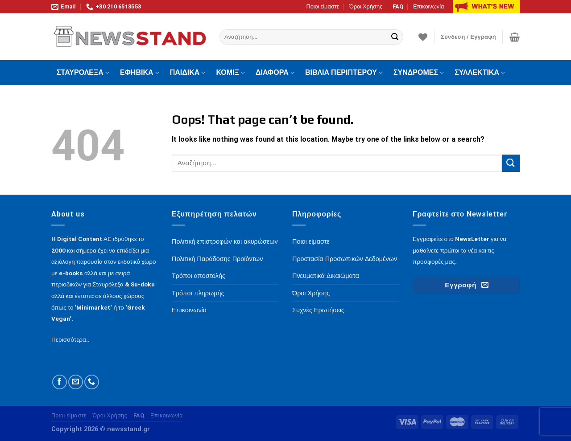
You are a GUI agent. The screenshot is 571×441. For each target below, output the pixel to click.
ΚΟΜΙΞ (230, 72)
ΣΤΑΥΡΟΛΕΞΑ (83, 72)
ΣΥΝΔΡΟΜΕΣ (418, 72)
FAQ (398, 6)
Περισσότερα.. (70, 339)
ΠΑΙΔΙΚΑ (188, 72)
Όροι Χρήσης (365, 6)
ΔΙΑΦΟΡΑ (275, 72)
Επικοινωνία (428, 6)
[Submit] (395, 37)
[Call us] (91, 382)
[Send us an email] (75, 382)
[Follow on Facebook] (59, 382)
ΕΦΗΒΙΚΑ (139, 72)
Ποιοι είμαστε (322, 6)
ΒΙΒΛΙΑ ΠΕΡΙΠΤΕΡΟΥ (344, 72)
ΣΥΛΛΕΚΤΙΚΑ (480, 72)
